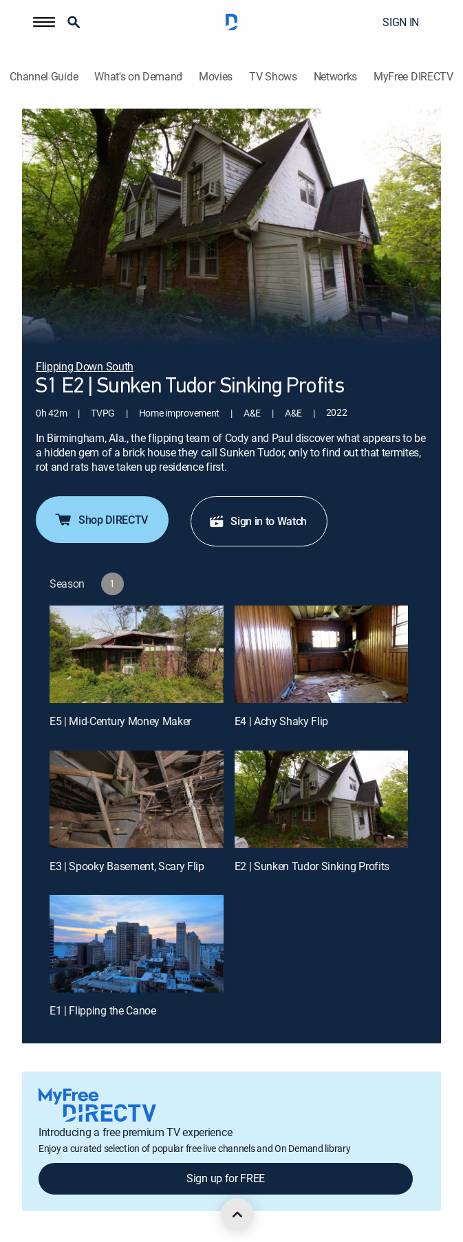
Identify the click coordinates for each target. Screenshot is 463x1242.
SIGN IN (401, 22)
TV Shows (273, 76)
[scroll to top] (237, 1214)
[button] (44, 22)
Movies (216, 76)
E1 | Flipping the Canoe (103, 1010)
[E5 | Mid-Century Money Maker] (137, 654)
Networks (335, 76)
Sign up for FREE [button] (225, 1178)
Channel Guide (44, 76)
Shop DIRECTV (101, 519)
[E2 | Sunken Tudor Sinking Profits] (322, 799)
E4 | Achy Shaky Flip (282, 721)
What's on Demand (138, 76)
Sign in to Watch (257, 521)
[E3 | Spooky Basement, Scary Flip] (137, 799)
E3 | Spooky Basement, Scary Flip (127, 866)
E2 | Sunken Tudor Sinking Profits (312, 866)
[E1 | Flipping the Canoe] (137, 944)
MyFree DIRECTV (413, 76)
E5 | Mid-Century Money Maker (120, 721)
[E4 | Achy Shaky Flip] (322, 654)
